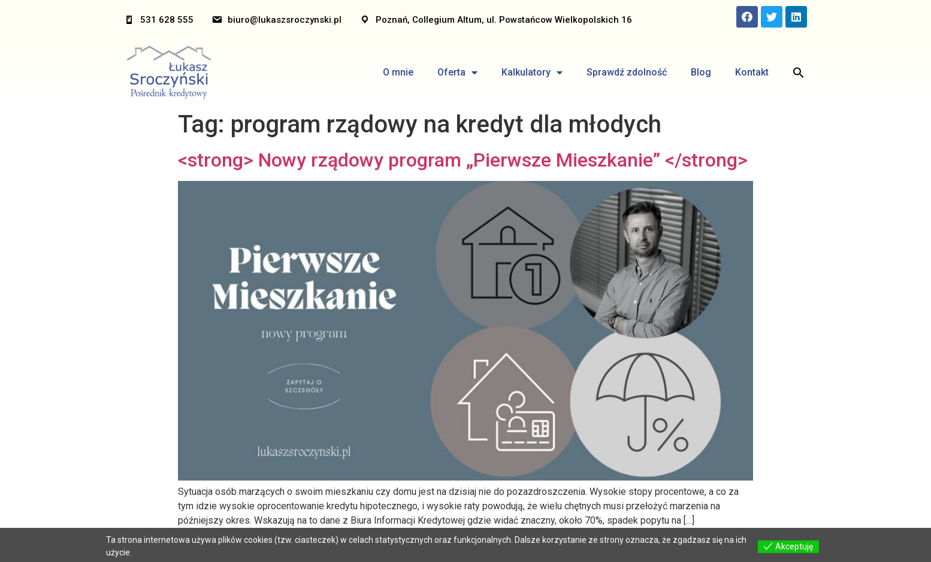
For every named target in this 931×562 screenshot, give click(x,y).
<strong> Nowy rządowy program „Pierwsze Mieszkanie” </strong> (463, 160)
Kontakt (752, 72)
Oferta (457, 72)
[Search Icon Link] (799, 72)
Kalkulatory (532, 72)
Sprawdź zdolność (627, 72)
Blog (701, 72)
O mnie (398, 72)
